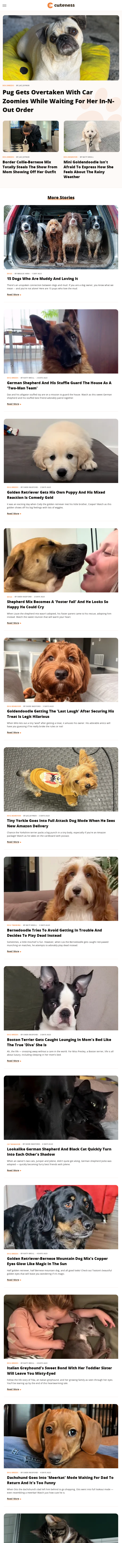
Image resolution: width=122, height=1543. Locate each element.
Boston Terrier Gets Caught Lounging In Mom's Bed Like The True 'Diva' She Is (90, 523)
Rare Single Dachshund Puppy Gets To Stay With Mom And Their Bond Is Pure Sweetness (30, 1429)
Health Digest (70, 1515)
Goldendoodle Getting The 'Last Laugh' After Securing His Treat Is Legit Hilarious (27, 433)
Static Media (44, 1502)
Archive (55, 1496)
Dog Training (14, 511)
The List (46, 1519)
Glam (47, 1515)
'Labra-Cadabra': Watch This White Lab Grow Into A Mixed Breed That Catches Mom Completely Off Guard (91, 979)
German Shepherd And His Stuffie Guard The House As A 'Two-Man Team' (88, 252)
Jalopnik (26, 1515)
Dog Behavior (71, 157)
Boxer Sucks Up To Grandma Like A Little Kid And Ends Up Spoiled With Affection (31, 976)
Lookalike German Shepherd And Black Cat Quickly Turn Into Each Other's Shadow (29, 614)
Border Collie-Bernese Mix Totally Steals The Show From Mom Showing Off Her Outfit (30, 167)
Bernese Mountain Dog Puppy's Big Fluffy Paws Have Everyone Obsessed (90, 793)
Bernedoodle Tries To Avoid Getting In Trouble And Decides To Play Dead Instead (30, 523)
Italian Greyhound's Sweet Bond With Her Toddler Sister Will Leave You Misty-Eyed (30, 705)
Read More (13, 272)
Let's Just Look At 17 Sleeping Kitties (86, 1067)
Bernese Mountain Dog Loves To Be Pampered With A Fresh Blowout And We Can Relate (28, 1339)
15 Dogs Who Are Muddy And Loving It (30, 247)
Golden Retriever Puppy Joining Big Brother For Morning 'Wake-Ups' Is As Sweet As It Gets (90, 1339)
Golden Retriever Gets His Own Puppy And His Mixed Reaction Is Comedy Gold (29, 342)
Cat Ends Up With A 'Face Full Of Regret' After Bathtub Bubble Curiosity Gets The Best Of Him (31, 795)
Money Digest (88, 1515)
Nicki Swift (104, 1515)
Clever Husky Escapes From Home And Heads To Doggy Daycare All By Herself (29, 1248)
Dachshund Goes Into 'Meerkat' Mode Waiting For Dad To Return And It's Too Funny (89, 705)
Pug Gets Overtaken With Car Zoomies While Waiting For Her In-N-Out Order (58, 101)
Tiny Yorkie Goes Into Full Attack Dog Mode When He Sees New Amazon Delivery (91, 433)
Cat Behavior (14, 602)
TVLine (37, 1515)
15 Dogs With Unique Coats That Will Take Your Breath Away (26, 1070)
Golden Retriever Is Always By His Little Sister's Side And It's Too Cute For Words (90, 1248)
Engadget (14, 1515)
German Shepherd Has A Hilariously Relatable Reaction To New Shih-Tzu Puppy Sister (30, 886)
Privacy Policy (74, 1496)
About (41, 1496)
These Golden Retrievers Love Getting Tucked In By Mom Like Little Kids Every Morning (30, 1158)
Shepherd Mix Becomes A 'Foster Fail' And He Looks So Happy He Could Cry (90, 342)
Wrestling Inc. (72, 1519)
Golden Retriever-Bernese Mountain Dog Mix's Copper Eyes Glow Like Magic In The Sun (89, 614)
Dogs (9, 239)
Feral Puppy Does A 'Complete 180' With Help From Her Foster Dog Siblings (90, 1158)
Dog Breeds (8, 85)
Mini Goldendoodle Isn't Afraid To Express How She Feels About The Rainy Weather (88, 169)
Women (58, 1519)
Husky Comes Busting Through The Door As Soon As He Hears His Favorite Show (87, 886)
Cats (69, 1060)
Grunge (56, 1515)
